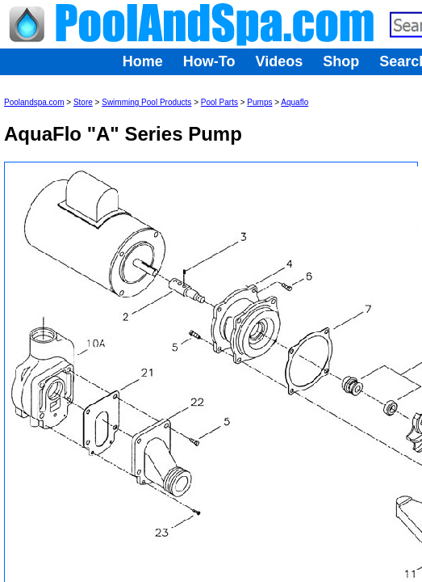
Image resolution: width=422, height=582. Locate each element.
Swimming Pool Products (146, 102)
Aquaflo (294, 102)
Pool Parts (219, 102)
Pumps (259, 102)
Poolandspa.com (34, 102)
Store (83, 102)
